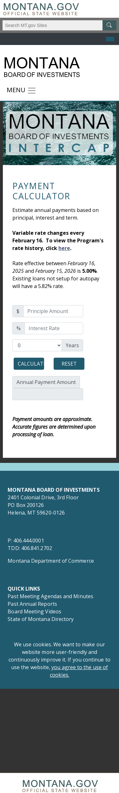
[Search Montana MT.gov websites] (59, 25)
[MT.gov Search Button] (109, 25)
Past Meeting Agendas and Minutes (50, 596)
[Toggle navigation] (21, 91)
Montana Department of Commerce (51, 560)
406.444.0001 (28, 540)
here (64, 248)
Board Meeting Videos (34, 611)
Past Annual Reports (33, 603)
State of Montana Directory (41, 619)
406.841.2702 (36, 548)
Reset (69, 363)
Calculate (31, 363)
